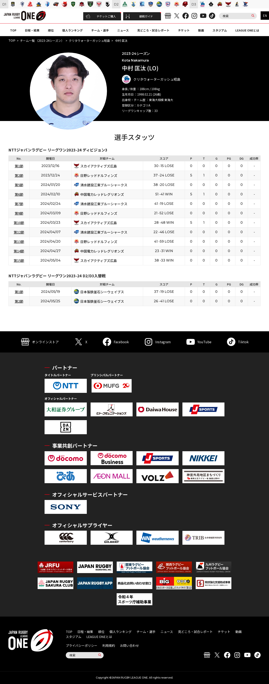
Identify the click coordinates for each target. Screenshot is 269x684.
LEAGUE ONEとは (247, 30)
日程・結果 (32, 30)
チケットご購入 (101, 16)
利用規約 (108, 645)
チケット (184, 30)
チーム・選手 (100, 30)
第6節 (19, 194)
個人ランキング (72, 30)
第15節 (19, 260)
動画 (201, 30)
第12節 (19, 232)
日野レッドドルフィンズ (98, 175)
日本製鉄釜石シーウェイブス (102, 291)
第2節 (19, 175)
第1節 (19, 165)
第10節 (19, 222)
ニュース (123, 30)
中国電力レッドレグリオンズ (102, 194)
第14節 (19, 251)
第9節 (19, 213)
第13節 (19, 241)
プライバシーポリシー (81, 645)
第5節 (19, 184)
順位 (51, 30)
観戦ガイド (139, 16)
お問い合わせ (129, 645)
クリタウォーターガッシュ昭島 (89, 40)
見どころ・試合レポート (153, 30)
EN (265, 15)
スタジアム (219, 30)
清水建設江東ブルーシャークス (103, 185)
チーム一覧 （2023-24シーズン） (42, 40)
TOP (13, 30)
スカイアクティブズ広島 (98, 166)
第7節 (19, 203)
